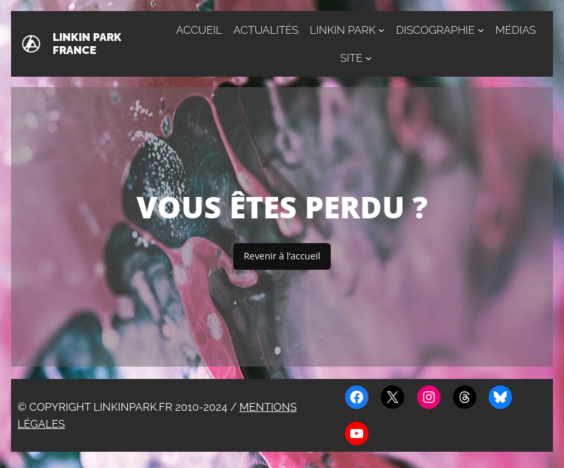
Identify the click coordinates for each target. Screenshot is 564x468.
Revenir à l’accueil (282, 256)
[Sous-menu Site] (368, 58)
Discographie (435, 29)
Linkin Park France (87, 43)
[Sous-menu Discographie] (481, 30)
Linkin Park (343, 29)
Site (351, 57)
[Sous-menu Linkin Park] (381, 30)
